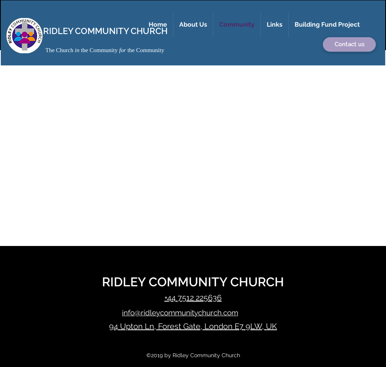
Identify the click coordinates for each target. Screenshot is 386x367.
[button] (193, 24)
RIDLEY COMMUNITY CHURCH (105, 31)
